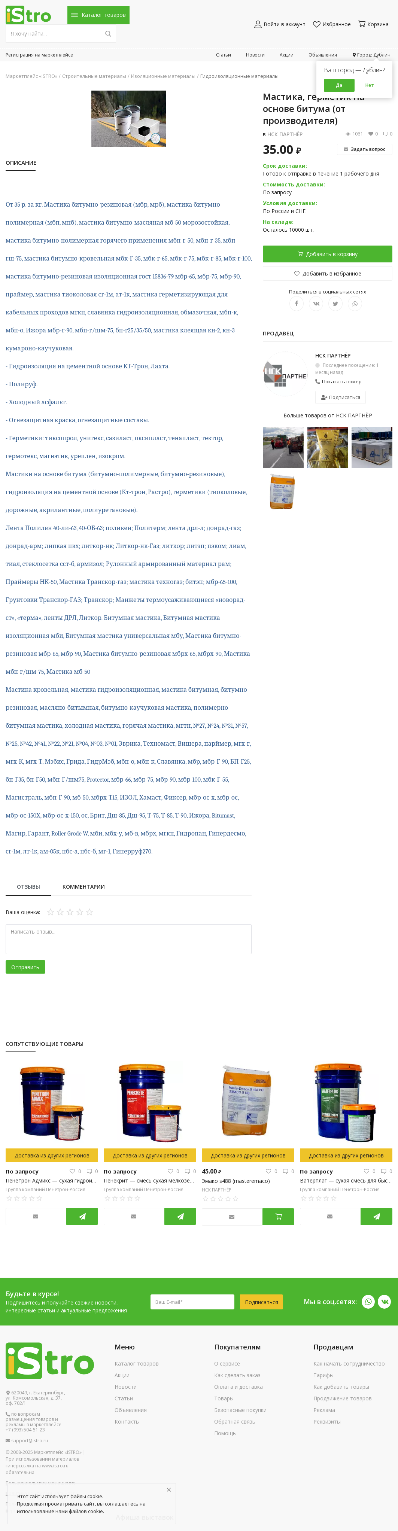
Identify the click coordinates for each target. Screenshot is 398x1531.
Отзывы (28, 886)
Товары (224, 1398)
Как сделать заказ (237, 1375)
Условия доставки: (290, 203)
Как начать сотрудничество (349, 1363)
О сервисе (227, 1363)
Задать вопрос (364, 149)
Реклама (324, 1409)
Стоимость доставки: (294, 184)
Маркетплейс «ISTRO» (31, 76)
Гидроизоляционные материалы (239, 76)
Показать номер (342, 381)
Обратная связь (234, 1421)
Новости (255, 55)
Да (339, 85)
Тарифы (323, 1375)
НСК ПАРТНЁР (285, 134)
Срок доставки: (285, 165)
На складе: (278, 221)
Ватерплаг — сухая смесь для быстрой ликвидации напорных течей (346, 1180)
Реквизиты (327, 1421)
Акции (287, 55)
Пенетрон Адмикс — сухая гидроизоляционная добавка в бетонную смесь (52, 1180)
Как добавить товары (341, 1386)
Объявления (323, 55)
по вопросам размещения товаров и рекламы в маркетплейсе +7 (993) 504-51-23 (33, 1422)
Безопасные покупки (240, 1409)
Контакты (127, 1421)
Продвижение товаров (342, 1398)
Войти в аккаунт (280, 24)
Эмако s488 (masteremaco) (236, 1180)
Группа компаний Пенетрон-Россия (45, 1189)
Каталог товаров (137, 1363)
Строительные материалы (94, 76)
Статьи (223, 55)
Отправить (25, 967)
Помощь (225, 1433)
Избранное (332, 24)
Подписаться (340, 397)
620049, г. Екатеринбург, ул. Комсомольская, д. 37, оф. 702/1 (35, 1398)
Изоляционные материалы (163, 76)
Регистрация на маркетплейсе (39, 55)
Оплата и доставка (238, 1386)
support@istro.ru (27, 1440)
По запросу (21, 1171)
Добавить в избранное (327, 273)
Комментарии (84, 886)
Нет (369, 85)
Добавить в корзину (328, 254)
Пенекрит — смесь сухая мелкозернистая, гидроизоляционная (150, 1180)
